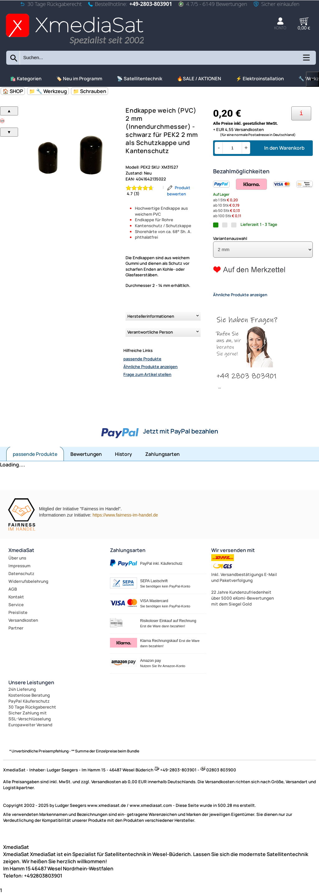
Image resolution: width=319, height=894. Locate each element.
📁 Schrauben (89, 91)
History (123, 454)
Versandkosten (23, 620)
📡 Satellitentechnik (139, 78)
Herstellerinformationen (150, 316)
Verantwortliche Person (150, 332)
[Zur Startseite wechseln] (75, 45)
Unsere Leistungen (31, 682)
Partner (15, 628)
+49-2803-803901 (150, 3)
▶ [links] (312, 79)
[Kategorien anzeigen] (306, 59)
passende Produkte (142, 359)
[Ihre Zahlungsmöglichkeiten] (301, 113)
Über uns (17, 558)
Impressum (19, 566)
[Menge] (232, 148)
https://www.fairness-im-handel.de (125, 515)
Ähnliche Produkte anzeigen (150, 366)
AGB (12, 589)
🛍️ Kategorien (25, 78)
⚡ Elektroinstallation (260, 78)
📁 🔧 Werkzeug (48, 91)
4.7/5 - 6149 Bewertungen (212, 3)
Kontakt (16, 597)
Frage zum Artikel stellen (147, 374)
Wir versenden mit (233, 550)
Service (16, 604)
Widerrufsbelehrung (28, 581)
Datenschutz (21, 573)
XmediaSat (21, 550)
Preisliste (17, 612)
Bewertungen (86, 454)
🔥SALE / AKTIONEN (199, 78)
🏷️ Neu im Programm (79, 78)
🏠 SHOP (12, 91)
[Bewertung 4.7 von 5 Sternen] (143, 191)
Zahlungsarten (162, 454)
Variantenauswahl (230, 238)
